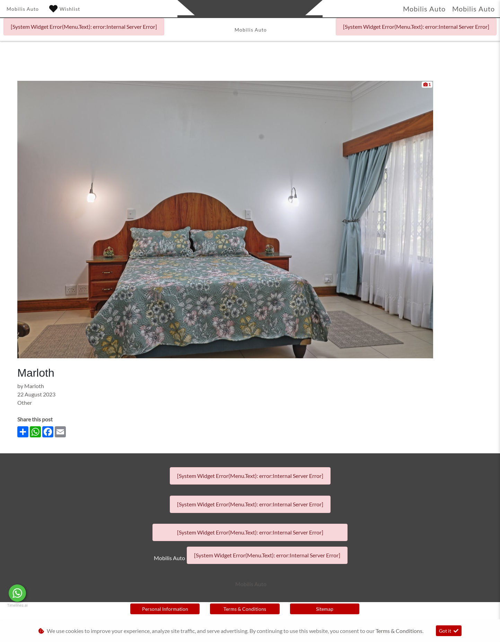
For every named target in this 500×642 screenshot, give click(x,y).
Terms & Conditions (244, 609)
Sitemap (324, 609)
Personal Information (165, 609)
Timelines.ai (17, 605)
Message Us (52, 593)
